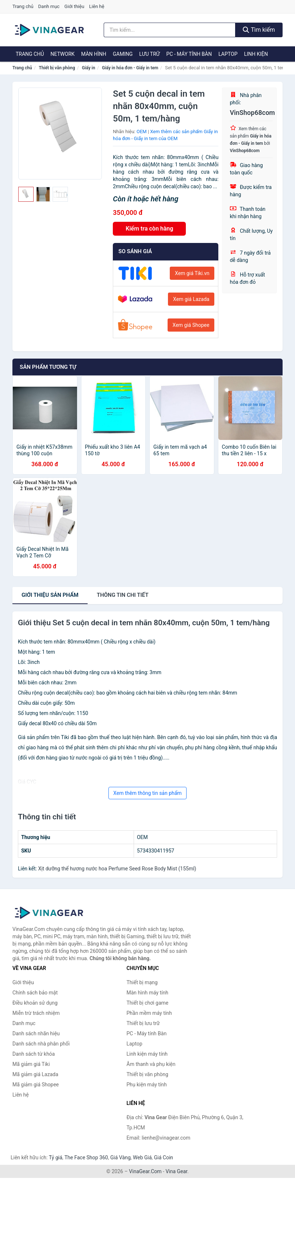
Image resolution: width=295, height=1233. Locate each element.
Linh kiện (256, 54)
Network (62, 54)
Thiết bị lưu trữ (143, 1023)
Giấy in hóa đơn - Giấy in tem (130, 67)
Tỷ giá (55, 1157)
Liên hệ (96, 6)
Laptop (227, 54)
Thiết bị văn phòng (57, 67)
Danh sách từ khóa (33, 1054)
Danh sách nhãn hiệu (36, 1033)
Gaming (123, 54)
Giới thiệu (74, 6)
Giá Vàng (120, 1157)
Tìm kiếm (259, 29)
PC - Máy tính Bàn (189, 54)
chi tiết (123, 595)
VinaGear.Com (145, 1171)
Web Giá (142, 1157)
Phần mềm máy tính (149, 1013)
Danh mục (49, 6)
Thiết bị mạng (142, 982)
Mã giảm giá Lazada (35, 1074)
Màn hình (93, 54)
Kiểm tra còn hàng (149, 228)
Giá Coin (163, 1157)
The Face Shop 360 (86, 1157)
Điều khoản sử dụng (35, 1003)
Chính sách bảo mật (35, 993)
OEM (142, 131)
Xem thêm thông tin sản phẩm (147, 793)
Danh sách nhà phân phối (41, 1044)
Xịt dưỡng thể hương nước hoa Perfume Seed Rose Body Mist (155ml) (117, 868)
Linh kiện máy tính (147, 1054)
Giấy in (88, 67)
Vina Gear (176, 1171)
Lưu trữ (149, 54)
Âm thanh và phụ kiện (151, 1064)
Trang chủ (22, 6)
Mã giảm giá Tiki (31, 1064)
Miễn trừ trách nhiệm (36, 1013)
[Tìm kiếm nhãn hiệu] (169, 30)
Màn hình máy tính (148, 993)
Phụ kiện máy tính (147, 1084)
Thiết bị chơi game (148, 1003)
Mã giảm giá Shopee (35, 1084)
